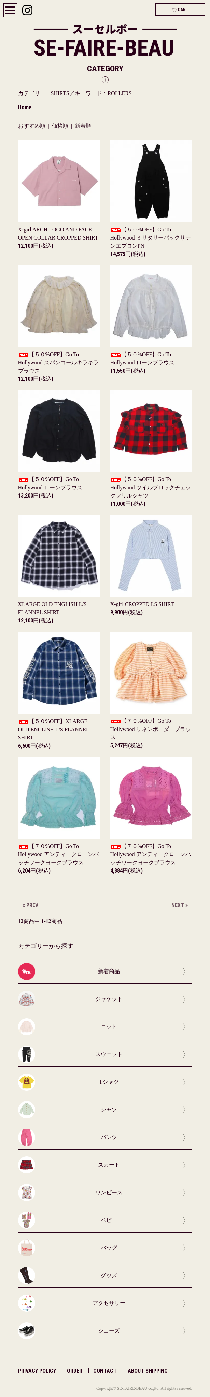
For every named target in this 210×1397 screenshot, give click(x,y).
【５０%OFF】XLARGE (53, 729)
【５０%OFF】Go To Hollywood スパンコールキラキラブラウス (58, 362)
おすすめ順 (31, 126)
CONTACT (105, 1371)
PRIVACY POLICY (37, 1371)
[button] (105, 73)
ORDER (74, 1371)
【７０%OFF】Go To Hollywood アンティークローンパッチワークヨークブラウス (58, 854)
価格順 (60, 126)
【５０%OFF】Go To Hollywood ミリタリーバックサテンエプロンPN (150, 238)
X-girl (142, 604)
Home (25, 107)
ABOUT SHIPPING (148, 1371)
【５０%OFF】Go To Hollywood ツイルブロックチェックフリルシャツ (150, 487)
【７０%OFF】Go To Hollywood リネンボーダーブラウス (150, 729)
